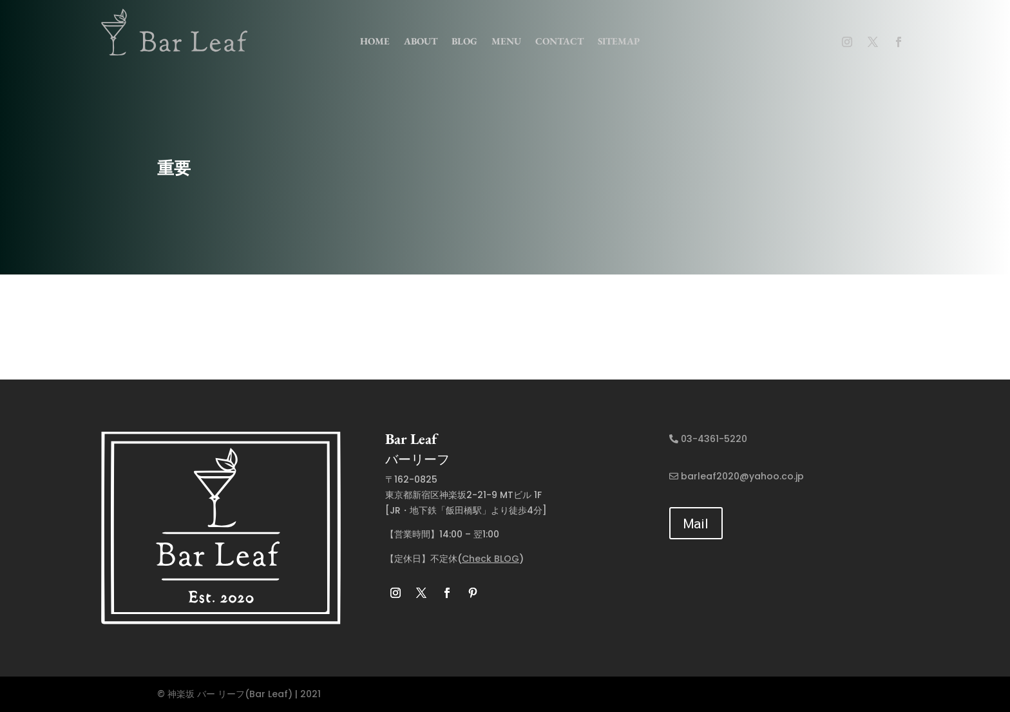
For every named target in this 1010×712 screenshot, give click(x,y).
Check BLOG (490, 558)
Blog (464, 41)
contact (559, 41)
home (375, 41)
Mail (696, 523)
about (420, 41)
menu (506, 41)
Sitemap (619, 41)
